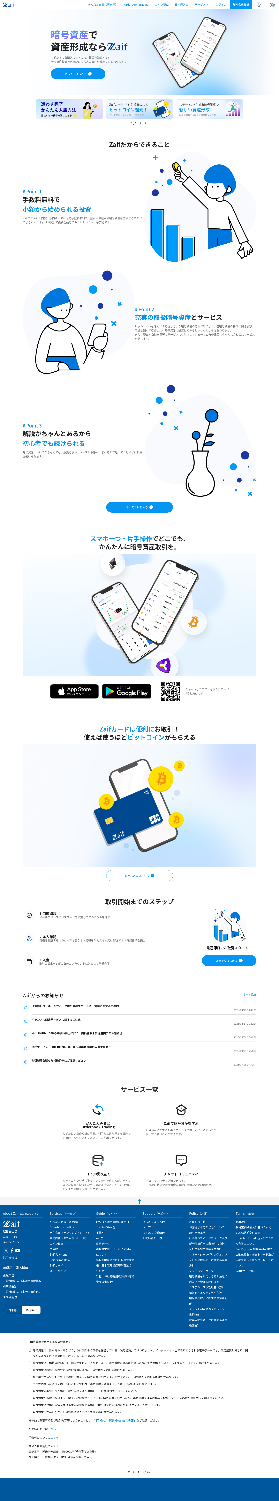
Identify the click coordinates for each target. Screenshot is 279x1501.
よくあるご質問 (154, 1233)
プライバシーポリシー (202, 1271)
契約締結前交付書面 (248, 1233)
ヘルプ (147, 1227)
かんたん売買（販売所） (103, 4)
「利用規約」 (99, 1420)
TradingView (105, 1227)
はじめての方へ (154, 1222)
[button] (272, 4)
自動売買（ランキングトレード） (70, 1233)
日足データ (103, 1243)
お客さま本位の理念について (207, 1227)
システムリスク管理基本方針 (207, 1287)
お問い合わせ (152, 1238)
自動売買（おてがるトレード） (69, 1238)
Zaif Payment (58, 1254)
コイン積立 (162, 4)
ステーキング (58, 1271)
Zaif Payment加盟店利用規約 (254, 1249)
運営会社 (10, 1231)
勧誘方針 (194, 1314)
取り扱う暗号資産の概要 (112, 1222)
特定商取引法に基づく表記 (253, 1227)
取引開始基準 (197, 1233)
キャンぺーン (11, 1242)
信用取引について (246, 1271)
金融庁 (8, 1275)
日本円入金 (181, 4)
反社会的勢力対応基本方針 (205, 1249)
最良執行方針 (197, 1222)
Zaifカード (56, 1265)
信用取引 (55, 1249)
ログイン (221, 4)
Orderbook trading (136, 4)
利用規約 (241, 1222)
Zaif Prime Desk (60, 1260)
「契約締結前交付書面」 (122, 1420)
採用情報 (10, 1258)
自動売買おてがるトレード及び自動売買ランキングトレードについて (255, 1259)
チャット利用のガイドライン (207, 1309)
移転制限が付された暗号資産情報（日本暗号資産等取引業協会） (115, 1265)
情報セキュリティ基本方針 (205, 1293)
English (31, 1310)
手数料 (100, 1233)
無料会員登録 (241, 4)
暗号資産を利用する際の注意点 (208, 1276)
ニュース (10, 1237)
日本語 (12, 1310)
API (99, 1238)
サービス (201, 4)
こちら (52, 1429)
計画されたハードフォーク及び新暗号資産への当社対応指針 (208, 1240)
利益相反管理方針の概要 (204, 1282)
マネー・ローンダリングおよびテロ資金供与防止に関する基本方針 (208, 1259)
